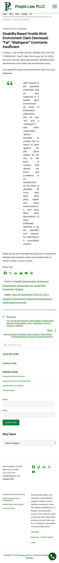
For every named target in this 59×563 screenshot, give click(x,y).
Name (5, 399)
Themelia (29, 558)
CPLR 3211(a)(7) (41, 294)
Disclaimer (35, 532)
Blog (43, 511)
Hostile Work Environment (14, 302)
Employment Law (25, 286)
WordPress (47, 555)
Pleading (19, 289)
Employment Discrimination (39, 299)
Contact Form (36, 514)
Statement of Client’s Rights (42, 537)
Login (33, 542)
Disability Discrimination (25, 281)
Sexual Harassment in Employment (17, 381)
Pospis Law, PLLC (25, 555)
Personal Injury (9, 390)
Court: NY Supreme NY (22, 294)
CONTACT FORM (9, 363)
